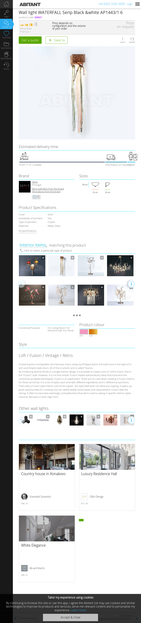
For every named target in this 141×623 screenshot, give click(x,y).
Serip (35, 182)
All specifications (27, 230)
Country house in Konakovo (47, 477)
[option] (32, 283)
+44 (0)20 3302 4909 (111, 4)
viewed (132, 42)
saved (122, 42)
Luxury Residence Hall (107, 477)
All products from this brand (46, 191)
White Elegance (47, 549)
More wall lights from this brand (48, 188)
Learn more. (79, 610)
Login (130, 4)
